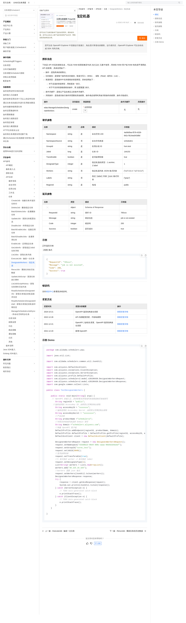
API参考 (90, 17)
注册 (168, 4)
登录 (178, 4)
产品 (34, 4)
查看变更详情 (122, 321)
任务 (105, 17)
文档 (150, 4)
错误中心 (50, 301)
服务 (77, 4)
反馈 (98, 560)
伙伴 (71, 4)
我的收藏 (140, 31)
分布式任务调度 (19, 11)
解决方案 (42, 4)
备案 (156, 4)
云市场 (63, 4)
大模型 (26, 4)
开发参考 (82, 17)
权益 (50, 4)
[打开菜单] (4, 4)
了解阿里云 (86, 4)
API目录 (98, 17)
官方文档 (6, 11)
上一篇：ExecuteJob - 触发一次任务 (58, 548)
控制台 (162, 4)
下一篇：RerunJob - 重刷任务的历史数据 (128, 548)
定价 (56, 4)
